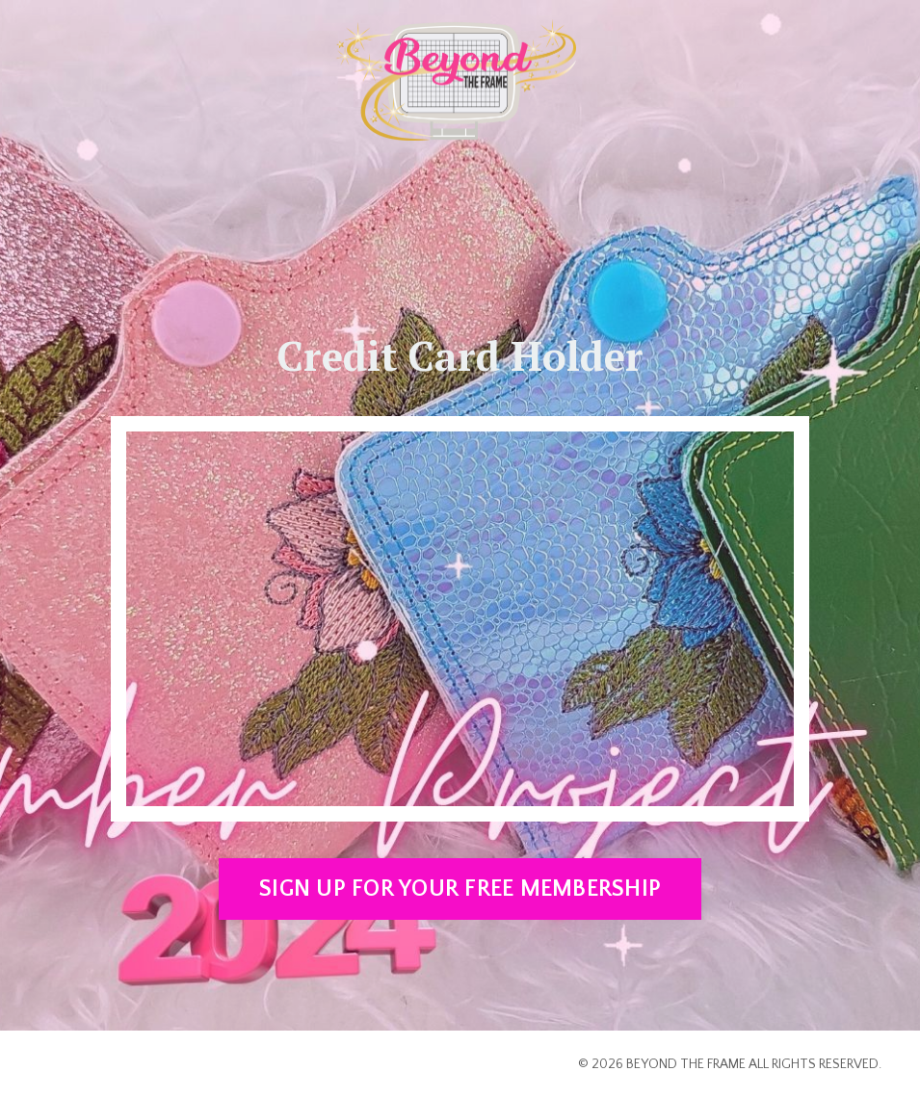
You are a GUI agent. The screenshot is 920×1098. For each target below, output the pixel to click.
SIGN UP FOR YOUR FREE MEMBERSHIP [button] (460, 889)
